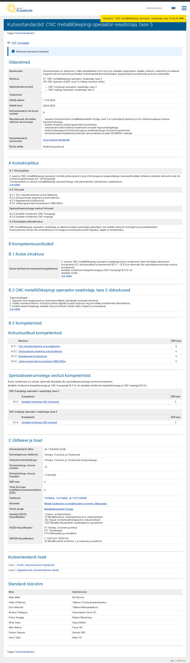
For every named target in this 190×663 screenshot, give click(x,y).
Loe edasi (14, 184)
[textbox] (172, 9)
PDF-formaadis (20, 42)
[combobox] (173, 9)
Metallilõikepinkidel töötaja (58, 509)
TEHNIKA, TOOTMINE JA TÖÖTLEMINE (65, 498)
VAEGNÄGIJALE (154, 8)
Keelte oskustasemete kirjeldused (35, 565)
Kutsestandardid (24, 33)
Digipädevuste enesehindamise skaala (38, 570)
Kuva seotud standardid (56, 140)
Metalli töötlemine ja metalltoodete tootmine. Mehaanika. (75, 503)
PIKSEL (183, 661)
